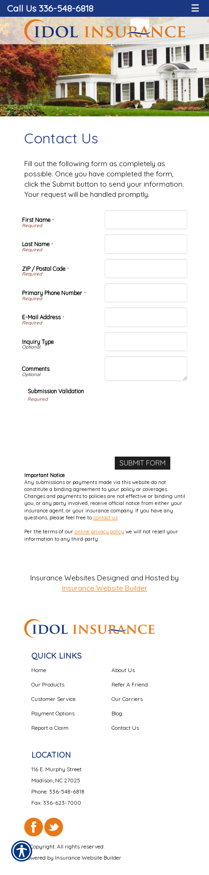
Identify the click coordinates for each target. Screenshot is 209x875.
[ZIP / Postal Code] (146, 268)
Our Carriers (127, 698)
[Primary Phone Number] (146, 293)
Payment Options (53, 713)
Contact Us (125, 727)
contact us (105, 517)
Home (38, 669)
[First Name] (146, 219)
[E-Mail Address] (146, 317)
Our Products (47, 684)
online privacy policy (99, 531)
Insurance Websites (62, 577)
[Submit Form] (142, 463)
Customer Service (53, 698)
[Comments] (146, 368)
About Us (123, 669)
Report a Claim (50, 727)
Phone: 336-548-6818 (57, 791)
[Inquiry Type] (146, 341)
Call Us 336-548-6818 (50, 8)
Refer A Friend (129, 684)
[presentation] (98, 421)
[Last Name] (146, 244)
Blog (116, 713)
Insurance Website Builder (104, 588)
